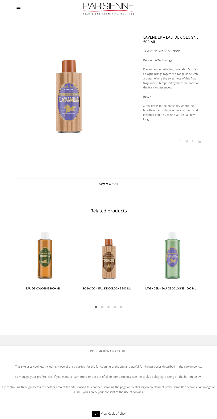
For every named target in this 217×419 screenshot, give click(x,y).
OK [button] (96, 413)
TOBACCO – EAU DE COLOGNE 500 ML (107, 288)
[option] (69, 88)
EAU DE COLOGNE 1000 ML (43, 288)
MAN (115, 183)
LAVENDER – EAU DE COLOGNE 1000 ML (170, 288)
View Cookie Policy (113, 413)
